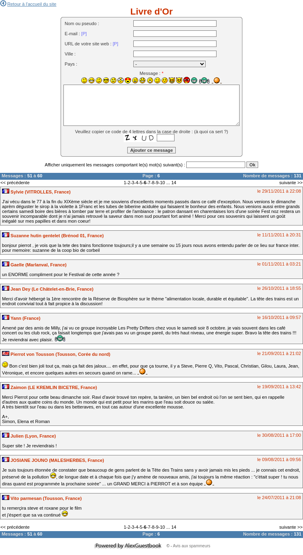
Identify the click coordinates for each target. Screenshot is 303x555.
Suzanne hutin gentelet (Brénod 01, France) (53, 235)
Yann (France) (21, 318)
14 (173, 182)
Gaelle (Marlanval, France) (34, 264)
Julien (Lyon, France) (29, 436)
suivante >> (291, 182)
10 (162, 182)
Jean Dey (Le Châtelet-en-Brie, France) (47, 289)
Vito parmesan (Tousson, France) (42, 498)
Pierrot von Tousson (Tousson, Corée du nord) (56, 354)
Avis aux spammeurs (191, 546)
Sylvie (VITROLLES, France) (36, 191)
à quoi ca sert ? (211, 131)
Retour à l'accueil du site (28, 4)
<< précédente (14, 182)
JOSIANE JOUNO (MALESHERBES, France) (53, 460)
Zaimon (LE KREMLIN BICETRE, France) (49, 387)
